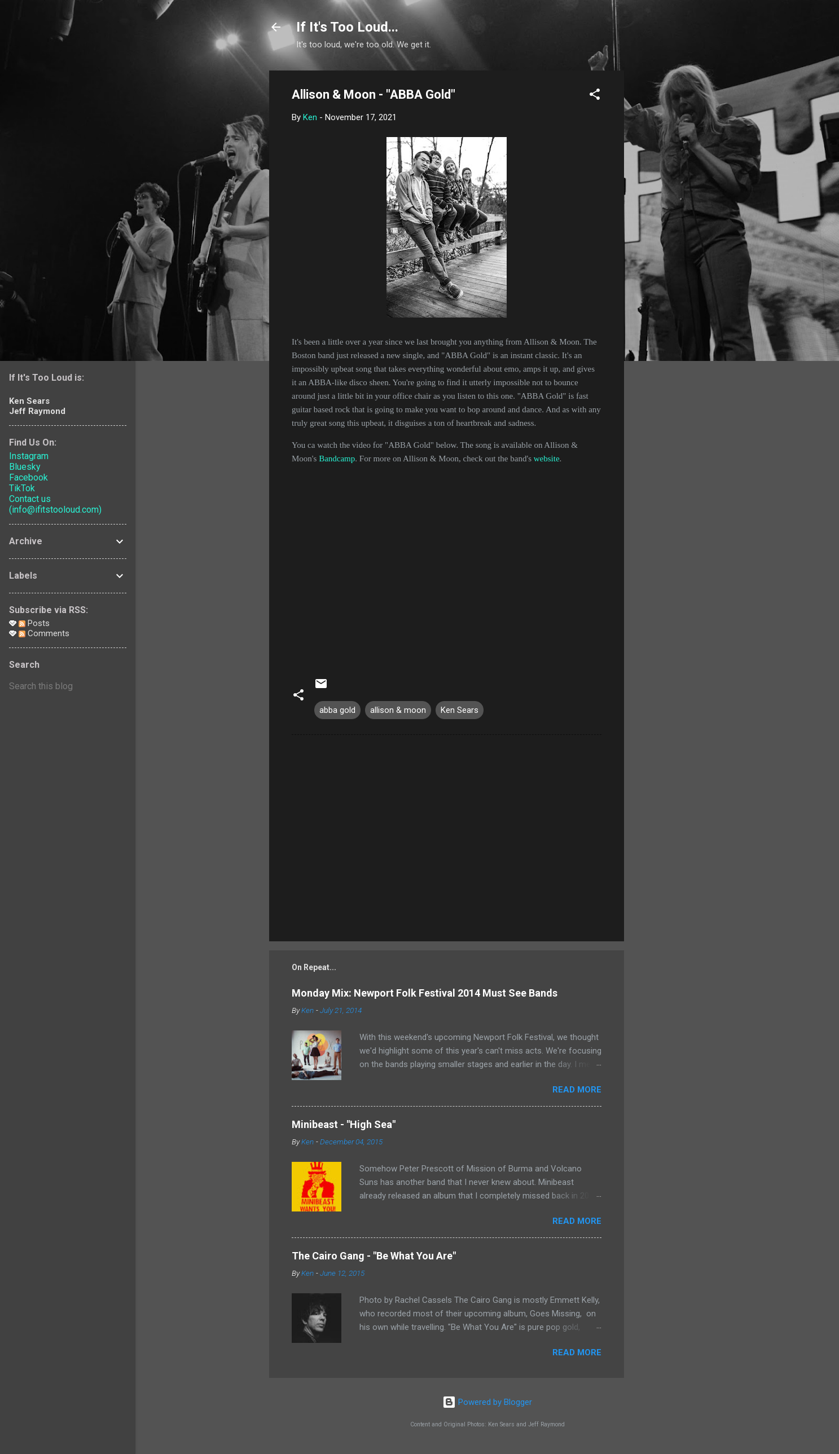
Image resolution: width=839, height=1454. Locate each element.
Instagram (29, 456)
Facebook (28, 477)
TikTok (22, 488)
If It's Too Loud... (347, 27)
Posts (34, 623)
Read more (576, 1090)
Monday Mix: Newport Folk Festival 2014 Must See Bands (424, 993)
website (547, 458)
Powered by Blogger (487, 1402)
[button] (594, 96)
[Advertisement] (669, 240)
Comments (44, 633)
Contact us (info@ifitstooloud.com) (55, 504)
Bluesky (25, 466)
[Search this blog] (67, 686)
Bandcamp (337, 458)
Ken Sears (459, 710)
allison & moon (398, 710)
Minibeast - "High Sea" (344, 1124)
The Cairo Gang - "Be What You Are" (374, 1256)
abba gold (337, 710)
